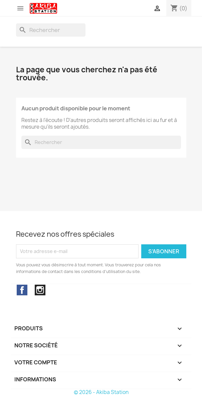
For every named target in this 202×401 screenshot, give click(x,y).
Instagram (40, 290)
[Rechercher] (50, 30)
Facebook (22, 290)
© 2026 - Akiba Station (101, 392)
